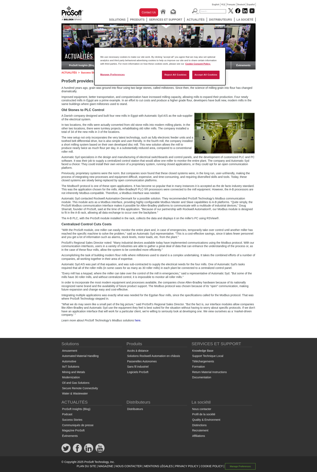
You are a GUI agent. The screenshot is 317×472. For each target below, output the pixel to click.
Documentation (201, 377)
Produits (137, 19)
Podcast (67, 414)
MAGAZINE (105, 466)
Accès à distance (138, 350)
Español (251, 4)
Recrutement (200, 430)
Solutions (117, 19)
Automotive (69, 361)
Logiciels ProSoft (137, 372)
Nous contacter (201, 409)
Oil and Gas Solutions (75, 382)
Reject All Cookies (176, 74)
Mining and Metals (73, 372)
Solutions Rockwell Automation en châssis (153, 356)
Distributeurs (220, 19)
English (215, 4)
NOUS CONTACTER (128, 466)
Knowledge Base (202, 350)
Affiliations (198, 435)
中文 (223, 4)
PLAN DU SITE (86, 466)
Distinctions (199, 425)
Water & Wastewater (75, 393)
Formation (198, 366)
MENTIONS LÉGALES (158, 466)
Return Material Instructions (209, 372)
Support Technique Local (207, 356)
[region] (160, 66)
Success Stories (90, 72)
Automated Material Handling (80, 356)
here (138, 320)
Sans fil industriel (138, 366)
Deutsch (241, 4)
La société (245, 19)
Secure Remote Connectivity (80, 388)
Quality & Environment (206, 419)
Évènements (243, 65)
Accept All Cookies (205, 74)
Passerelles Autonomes (142, 361)
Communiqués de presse (78, 425)
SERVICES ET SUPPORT (165, 19)
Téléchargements (203, 361)
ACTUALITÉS (196, 19)
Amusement (69, 350)
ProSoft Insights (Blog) (82, 65)
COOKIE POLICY (212, 466)
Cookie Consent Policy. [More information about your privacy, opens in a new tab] (198, 64)
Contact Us (149, 12)
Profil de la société (203, 414)
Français (231, 4)
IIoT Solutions (70, 366)
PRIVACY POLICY (186, 466)
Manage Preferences (240, 466)
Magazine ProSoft (73, 430)
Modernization (71, 377)
